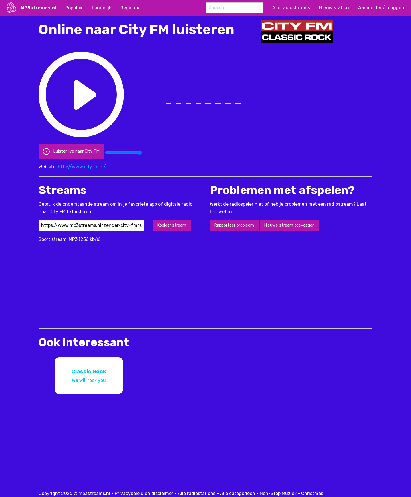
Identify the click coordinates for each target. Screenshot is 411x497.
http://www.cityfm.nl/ (82, 166)
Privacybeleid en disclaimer (144, 493)
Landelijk (101, 8)
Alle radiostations (196, 493)
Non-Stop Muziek (278, 493)
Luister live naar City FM (71, 151)
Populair (74, 8)
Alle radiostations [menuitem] (291, 7)
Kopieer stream (171, 225)
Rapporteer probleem (234, 225)
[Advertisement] (142, 283)
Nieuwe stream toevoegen (289, 225)
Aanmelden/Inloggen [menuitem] (381, 7)
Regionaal (131, 8)
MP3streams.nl (38, 8)
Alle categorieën (237, 493)
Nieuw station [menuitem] (334, 7)
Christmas (312, 493)
